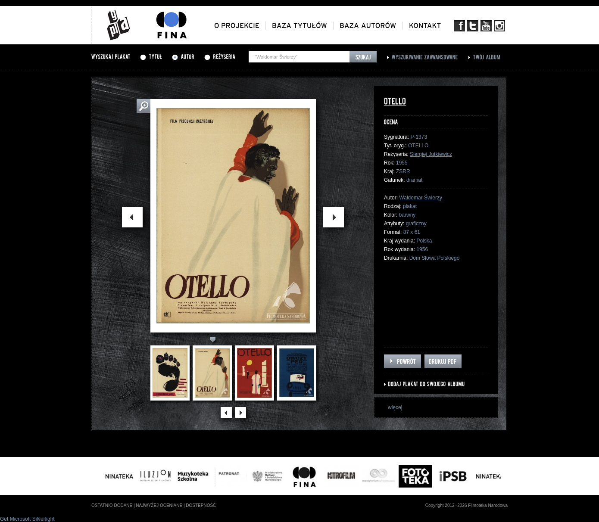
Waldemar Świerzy (420, 198)
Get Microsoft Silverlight (27, 519)
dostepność (201, 505)
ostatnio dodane (111, 505)
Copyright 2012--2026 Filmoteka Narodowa (466, 505)
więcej (395, 407)
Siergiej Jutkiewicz (431, 154)
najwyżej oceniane (159, 505)
